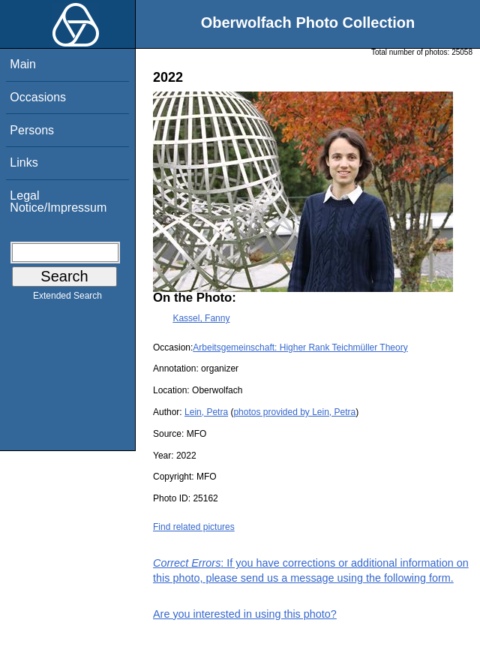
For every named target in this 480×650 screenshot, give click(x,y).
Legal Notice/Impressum (58, 201)
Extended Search (67, 298)
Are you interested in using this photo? (245, 614)
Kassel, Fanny (201, 318)
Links (24, 162)
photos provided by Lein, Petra (294, 412)
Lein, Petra (206, 412)
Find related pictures (194, 527)
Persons (32, 130)
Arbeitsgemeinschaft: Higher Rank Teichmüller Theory (300, 347)
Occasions (38, 97)
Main (23, 64)
